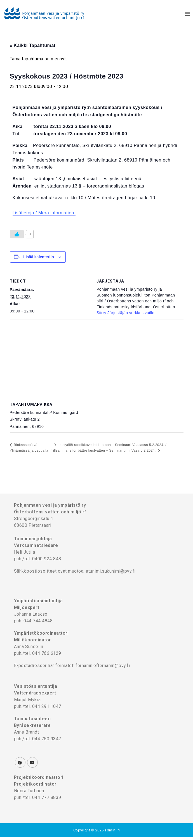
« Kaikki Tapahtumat (33, 45)
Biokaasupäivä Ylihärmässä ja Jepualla (29, 447)
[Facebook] (20, 762)
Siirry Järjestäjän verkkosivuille (125, 312)
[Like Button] (17, 234)
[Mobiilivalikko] (187, 14)
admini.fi (112, 830)
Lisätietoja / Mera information (44, 212)
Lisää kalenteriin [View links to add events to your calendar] (38, 257)
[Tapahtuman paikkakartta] (96, 359)
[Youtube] (32, 762)
